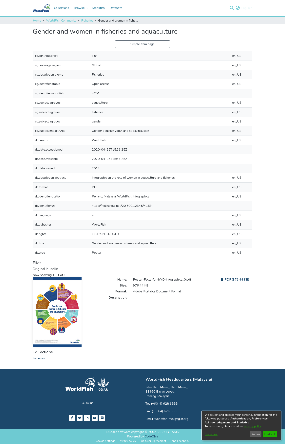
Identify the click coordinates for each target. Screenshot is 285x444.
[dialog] (241, 425)
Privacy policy (127, 441)
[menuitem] (80, 8)
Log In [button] (246, 8)
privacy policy (252, 426)
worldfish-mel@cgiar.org (171, 419)
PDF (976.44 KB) (235, 279)
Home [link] (37, 20)
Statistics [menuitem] (98, 8)
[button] (231, 8)
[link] (39, 358)
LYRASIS (172, 432)
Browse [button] (79, 8)
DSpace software (118, 432)
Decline (255, 434)
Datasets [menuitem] (115, 8)
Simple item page (142, 44)
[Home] (41, 8)
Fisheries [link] (87, 20)
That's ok (270, 434)
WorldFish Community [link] (61, 20)
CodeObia (151, 436)
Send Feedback (179, 441)
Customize (211, 434)
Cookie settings (105, 441)
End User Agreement (153, 441)
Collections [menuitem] (61, 8)
